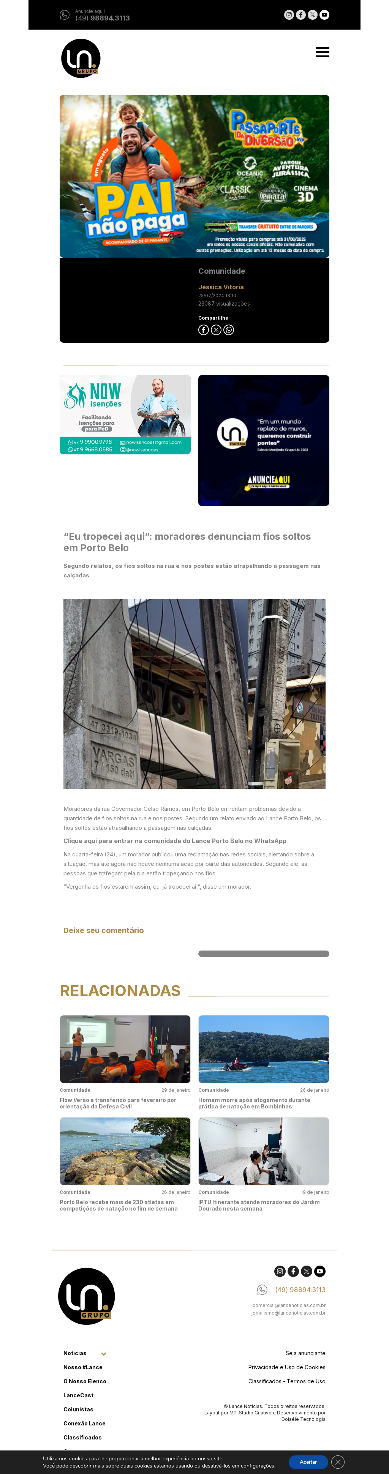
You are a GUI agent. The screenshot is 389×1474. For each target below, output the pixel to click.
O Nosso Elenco (84, 1381)
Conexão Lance (84, 1423)
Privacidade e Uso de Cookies (287, 1367)
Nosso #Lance (83, 1367)
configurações (257, 1465)
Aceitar (308, 1462)
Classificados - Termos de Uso (287, 1381)
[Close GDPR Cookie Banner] (338, 1462)
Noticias (75, 1353)
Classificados (82, 1437)
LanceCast (78, 1395)
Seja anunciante (306, 1353)
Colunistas (78, 1409)
